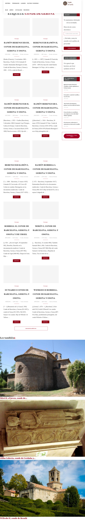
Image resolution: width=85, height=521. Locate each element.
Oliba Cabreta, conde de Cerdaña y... (17, 459)
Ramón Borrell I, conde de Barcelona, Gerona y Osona (45, 170)
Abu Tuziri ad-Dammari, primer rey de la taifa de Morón (71, 104)
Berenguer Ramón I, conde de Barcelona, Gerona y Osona (16, 170)
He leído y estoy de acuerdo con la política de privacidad (71, 42)
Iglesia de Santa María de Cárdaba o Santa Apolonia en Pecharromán (71, 87)
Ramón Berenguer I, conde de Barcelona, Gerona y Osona (45, 108)
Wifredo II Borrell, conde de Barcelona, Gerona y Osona (45, 295)
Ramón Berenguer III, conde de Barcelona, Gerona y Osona (16, 47)
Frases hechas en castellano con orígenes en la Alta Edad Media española (71, 114)
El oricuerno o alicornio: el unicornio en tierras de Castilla (71, 123)
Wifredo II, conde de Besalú (13, 519)
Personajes (15, 3)
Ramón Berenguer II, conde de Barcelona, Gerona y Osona (16, 108)
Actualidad (18, 10)
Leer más (16, 75)
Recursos (26, 10)
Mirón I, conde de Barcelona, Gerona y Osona (45, 231)
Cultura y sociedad (32, 3)
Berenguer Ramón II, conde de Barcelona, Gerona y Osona (45, 47)
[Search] (79, 6)
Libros (11, 10)
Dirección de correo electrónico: (70, 29)
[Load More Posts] (31, 329)
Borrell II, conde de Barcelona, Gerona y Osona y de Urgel (16, 231)
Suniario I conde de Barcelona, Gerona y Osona (16, 295)
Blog (6, 10)
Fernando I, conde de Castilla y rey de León (71, 96)
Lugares (23, 3)
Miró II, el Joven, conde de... (13, 399)
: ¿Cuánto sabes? (71, 136)
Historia (7, 3)
